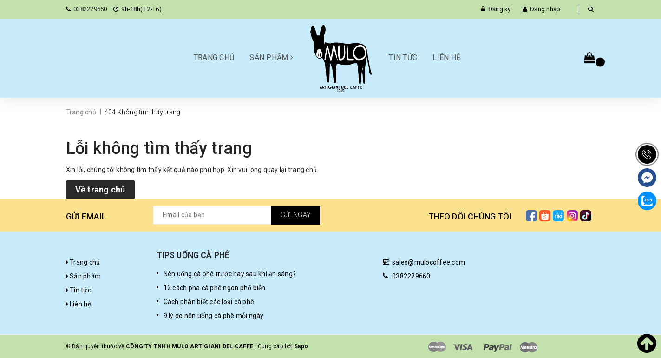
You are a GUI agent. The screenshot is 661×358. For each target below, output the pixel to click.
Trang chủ (214, 57)
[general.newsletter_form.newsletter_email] (236, 215)
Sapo (301, 346)
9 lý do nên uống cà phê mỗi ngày (214, 315)
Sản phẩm (271, 57)
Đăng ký (499, 9)
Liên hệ (446, 57)
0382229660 (90, 9)
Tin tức (403, 57)
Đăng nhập (545, 9)
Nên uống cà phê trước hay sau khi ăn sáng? (230, 274)
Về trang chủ (100, 189)
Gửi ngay (296, 215)
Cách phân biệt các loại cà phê (209, 301)
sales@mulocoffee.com (428, 262)
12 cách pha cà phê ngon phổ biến (215, 288)
